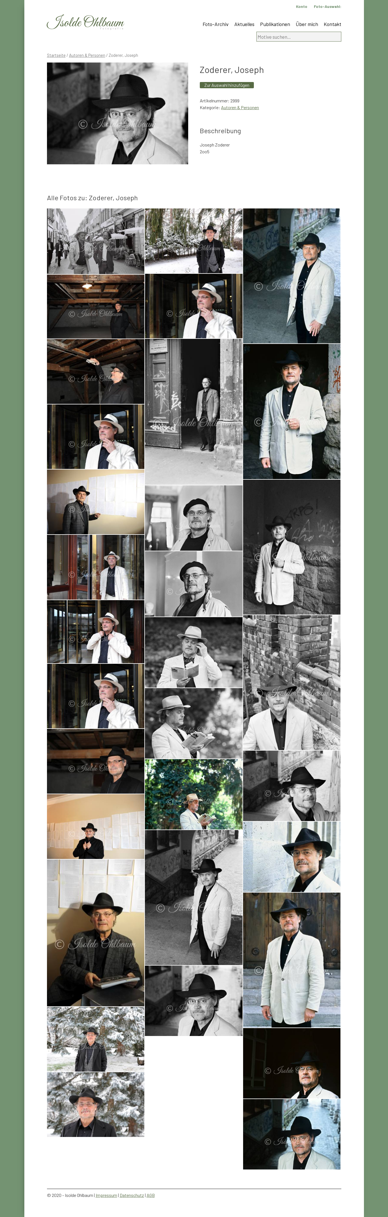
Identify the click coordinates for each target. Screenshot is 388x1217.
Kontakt (332, 24)
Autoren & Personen (87, 55)
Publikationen (275, 24)
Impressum (106, 1195)
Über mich (307, 24)
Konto (301, 6)
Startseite (56, 55)
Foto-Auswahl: (327, 6)
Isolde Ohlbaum (85, 23)
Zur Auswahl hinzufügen (226, 85)
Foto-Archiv (216, 24)
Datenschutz (132, 1195)
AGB (151, 1195)
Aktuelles (244, 24)
